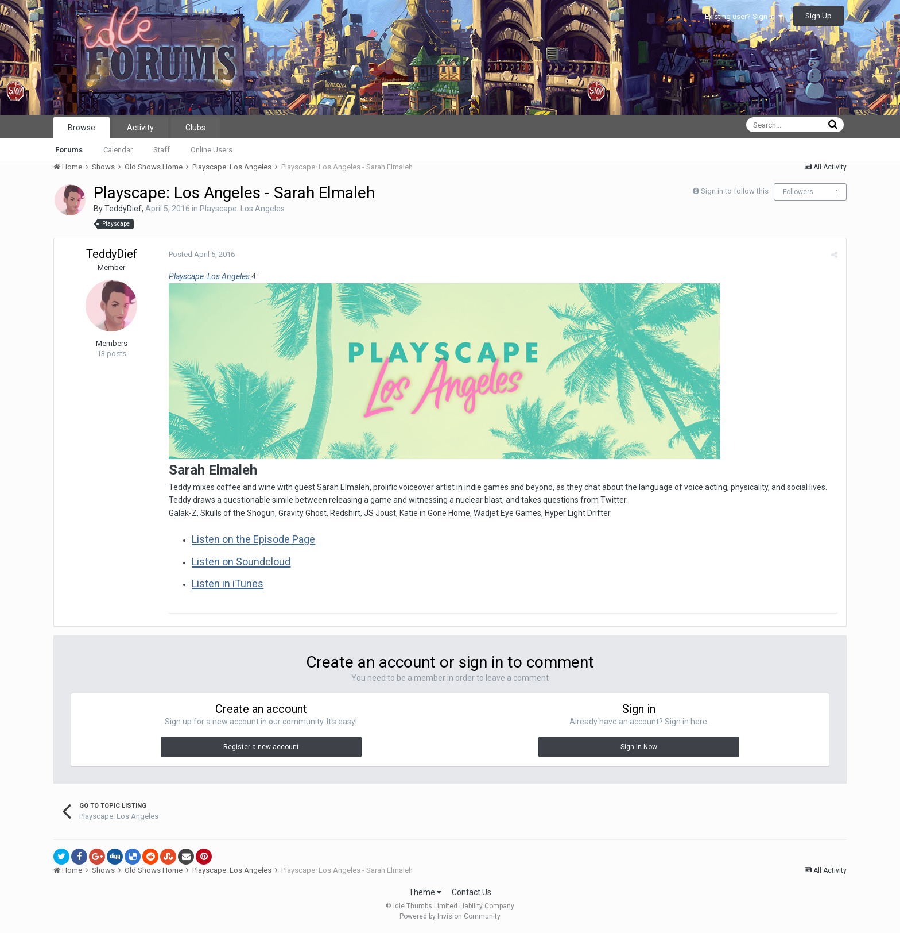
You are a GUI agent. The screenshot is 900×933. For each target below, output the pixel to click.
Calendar (118, 149)
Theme (425, 892)
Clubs (195, 127)
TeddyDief (123, 208)
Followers (798, 192)
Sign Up (818, 15)
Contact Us (471, 892)
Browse (81, 127)
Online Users (211, 149)
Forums (69, 149)
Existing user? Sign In (744, 16)
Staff (161, 149)
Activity (140, 127)
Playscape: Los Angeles (242, 208)
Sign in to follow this (735, 191)
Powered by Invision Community (450, 916)
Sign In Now (638, 747)
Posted (202, 254)
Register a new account (261, 747)
